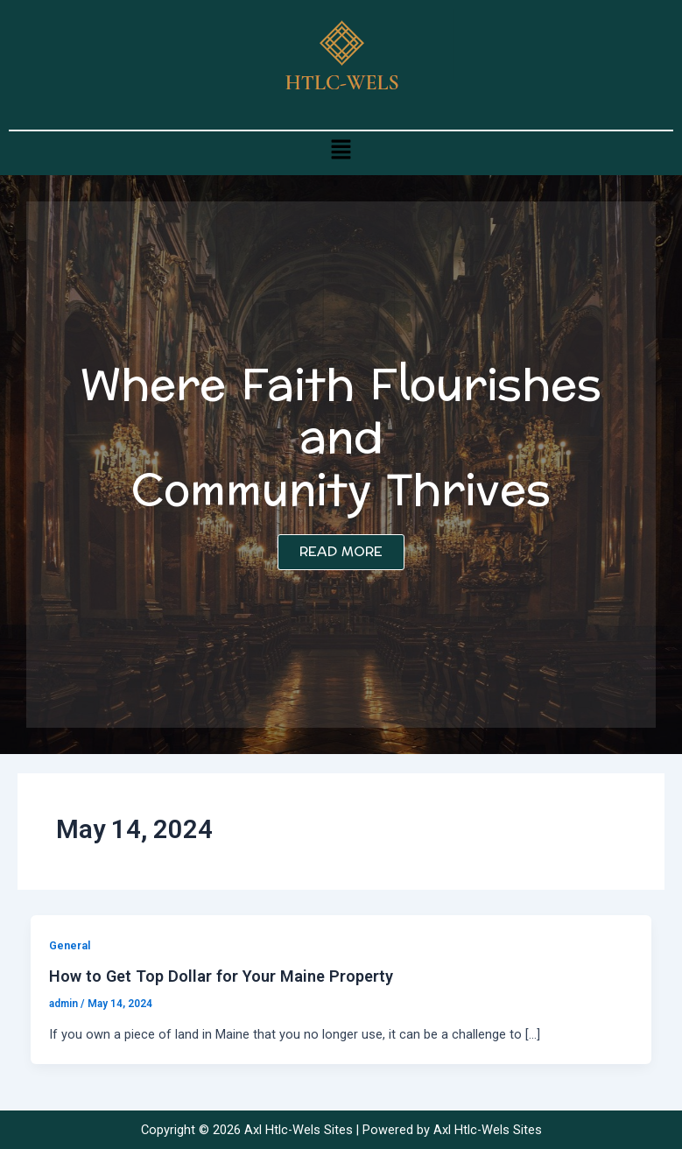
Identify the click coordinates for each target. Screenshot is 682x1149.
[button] (340, 148)
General (69, 945)
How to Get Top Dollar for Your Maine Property (221, 976)
